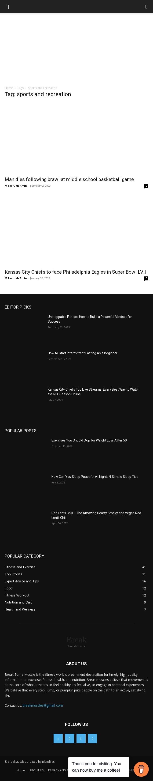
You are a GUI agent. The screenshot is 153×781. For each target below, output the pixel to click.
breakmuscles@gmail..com (43, 705)
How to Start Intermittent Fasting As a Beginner (83, 353)
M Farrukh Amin (16, 185)
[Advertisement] (76, 50)
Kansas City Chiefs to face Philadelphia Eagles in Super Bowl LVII (75, 272)
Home (9, 88)
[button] (7, 6)
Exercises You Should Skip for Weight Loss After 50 (89, 440)
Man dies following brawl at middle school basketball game (69, 179)
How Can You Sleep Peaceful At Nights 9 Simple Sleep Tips (94, 477)
